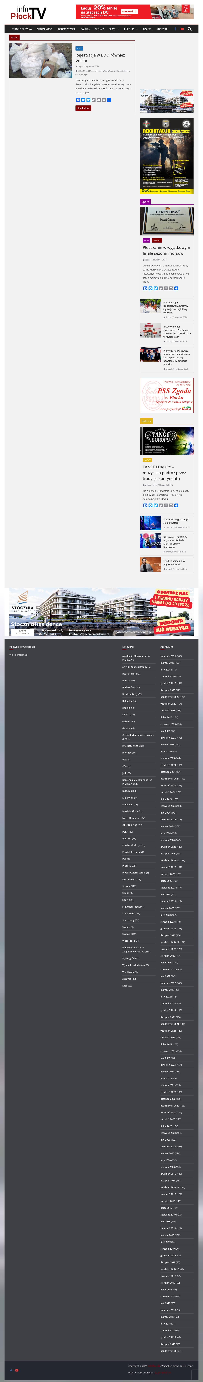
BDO (80, 71)
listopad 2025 (167, 690)
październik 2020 (169, 1105)
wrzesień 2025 (168, 703)
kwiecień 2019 (168, 1228)
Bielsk (125, 680)
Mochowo (127, 804)
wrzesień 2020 (168, 1112)
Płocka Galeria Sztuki (133, 872)
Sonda (125, 892)
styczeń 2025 (167, 758)
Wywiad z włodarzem (133, 965)
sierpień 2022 (167, 955)
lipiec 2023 (166, 880)
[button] (117, 29)
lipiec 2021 (166, 1044)
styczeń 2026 (167, 676)
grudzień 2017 (168, 1337)
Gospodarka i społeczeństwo (138, 735)
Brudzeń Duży (130, 694)
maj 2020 (165, 1139)
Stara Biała (128, 913)
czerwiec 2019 (168, 1214)
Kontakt (162, 29)
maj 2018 (165, 1303)
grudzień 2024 (168, 765)
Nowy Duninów (130, 818)
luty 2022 (165, 996)
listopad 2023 (167, 853)
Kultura (129, 29)
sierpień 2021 (167, 1037)
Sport (146, 240)
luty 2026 (165, 669)
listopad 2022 (167, 935)
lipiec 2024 (166, 799)
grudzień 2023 (168, 846)
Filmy (112, 29)
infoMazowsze (66, 29)
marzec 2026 (167, 662)
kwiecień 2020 (168, 1146)
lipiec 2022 (166, 962)
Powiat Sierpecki (131, 852)
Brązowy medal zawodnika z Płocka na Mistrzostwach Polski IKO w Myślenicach (177, 331)
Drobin (126, 707)
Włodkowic (128, 972)
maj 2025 (165, 731)
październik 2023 (169, 860)
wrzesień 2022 (168, 949)
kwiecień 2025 (168, 737)
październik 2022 (169, 942)
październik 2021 (169, 1023)
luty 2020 (165, 1160)
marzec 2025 (167, 744)
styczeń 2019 (167, 1248)
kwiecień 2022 (168, 983)
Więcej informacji (18, 654)
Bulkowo (127, 700)
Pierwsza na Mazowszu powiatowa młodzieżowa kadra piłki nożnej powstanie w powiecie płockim (176, 357)
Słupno (126, 933)
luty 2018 (165, 1323)
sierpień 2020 (167, 1119)
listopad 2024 (167, 771)
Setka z (99, 29)
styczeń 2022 (167, 1003)
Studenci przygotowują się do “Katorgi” (175, 521)
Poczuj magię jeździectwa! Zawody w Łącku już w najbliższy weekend (175, 307)
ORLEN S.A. (128, 824)
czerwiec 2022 (168, 969)
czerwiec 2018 (168, 1296)
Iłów (124, 759)
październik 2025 (169, 696)
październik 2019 (169, 1187)
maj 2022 (165, 976)
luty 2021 (165, 1078)
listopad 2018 (167, 1262)
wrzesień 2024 (168, 785)
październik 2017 (169, 1350)
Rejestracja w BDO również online (100, 57)
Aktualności (44, 29)
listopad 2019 (167, 1180)
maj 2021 (165, 1058)
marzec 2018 (167, 1316)
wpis (86, 74)
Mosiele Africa (130, 811)
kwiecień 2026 (168, 656)
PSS (124, 858)
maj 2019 (165, 1221)
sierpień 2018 (167, 1282)
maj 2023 (165, 894)
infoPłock (127, 752)
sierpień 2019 (167, 1201)
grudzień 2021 (168, 1010)
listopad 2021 (167, 1017)
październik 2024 (169, 778)
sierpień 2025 (167, 710)
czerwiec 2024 (168, 805)
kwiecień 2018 (168, 1310)
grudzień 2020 (168, 1092)
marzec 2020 (167, 1153)
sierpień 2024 (167, 792)
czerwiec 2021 (168, 1051)
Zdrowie (156, 240)
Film (124, 714)
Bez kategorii (129, 673)
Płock (79, 48)
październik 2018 (169, 1269)
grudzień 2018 (168, 1255)
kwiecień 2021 (168, 1064)
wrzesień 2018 (168, 1276)
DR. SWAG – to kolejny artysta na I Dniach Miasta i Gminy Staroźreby (175, 542)
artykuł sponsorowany (134, 666)
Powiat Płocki (129, 845)
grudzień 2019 (168, 1173)
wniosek (79, 74)
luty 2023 (165, 914)
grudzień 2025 (168, 683)
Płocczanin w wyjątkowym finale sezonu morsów (166, 250)
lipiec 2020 (166, 1126)
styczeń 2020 (167, 1167)
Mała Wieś (128, 797)
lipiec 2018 (166, 1289)
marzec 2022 (167, 989)
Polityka (126, 838)
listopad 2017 (167, 1344)
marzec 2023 (167, 908)
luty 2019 (165, 1241)
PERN (125, 831)
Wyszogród (128, 958)
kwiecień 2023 (168, 901)
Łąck (124, 985)
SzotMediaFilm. (163, 1372)
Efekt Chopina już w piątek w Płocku (174, 562)
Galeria (85, 29)
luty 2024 (165, 833)
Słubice (126, 927)
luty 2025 (165, 751)
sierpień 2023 (167, 874)
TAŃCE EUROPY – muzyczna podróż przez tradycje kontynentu (164, 472)
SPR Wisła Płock (131, 906)
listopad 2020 (167, 1098)
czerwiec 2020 (168, 1132)
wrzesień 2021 (168, 1030)
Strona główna (22, 29)
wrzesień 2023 (168, 867)
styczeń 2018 (167, 1330)
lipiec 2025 (166, 717)
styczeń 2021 (167, 1085)
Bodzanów (128, 687)
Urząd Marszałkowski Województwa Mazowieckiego (106, 71)
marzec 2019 (167, 1235)
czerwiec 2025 (168, 724)
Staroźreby (128, 920)
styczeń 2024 (167, 840)
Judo (124, 773)
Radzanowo (128, 879)
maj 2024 (165, 812)
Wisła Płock (128, 940)
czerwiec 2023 (168, 887)
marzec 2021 (167, 1071)
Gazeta (147, 29)
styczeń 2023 (167, 921)
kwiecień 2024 (168, 819)
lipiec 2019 (166, 1207)
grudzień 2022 (168, 928)
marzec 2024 (167, 826)
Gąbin (125, 721)
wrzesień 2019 (168, 1194)
